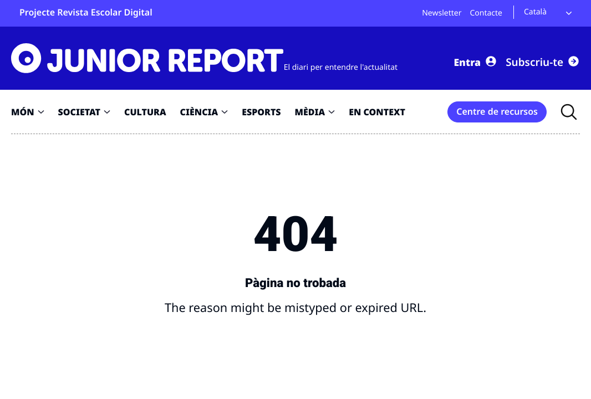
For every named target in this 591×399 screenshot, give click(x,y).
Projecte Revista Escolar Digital (85, 12)
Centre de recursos (497, 111)
